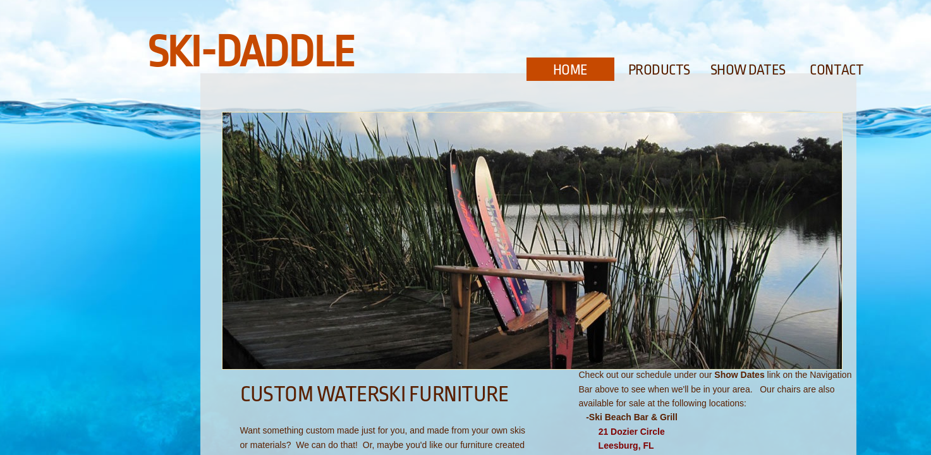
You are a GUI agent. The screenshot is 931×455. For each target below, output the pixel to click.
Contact (836, 70)
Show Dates (748, 70)
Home (570, 70)
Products (659, 70)
